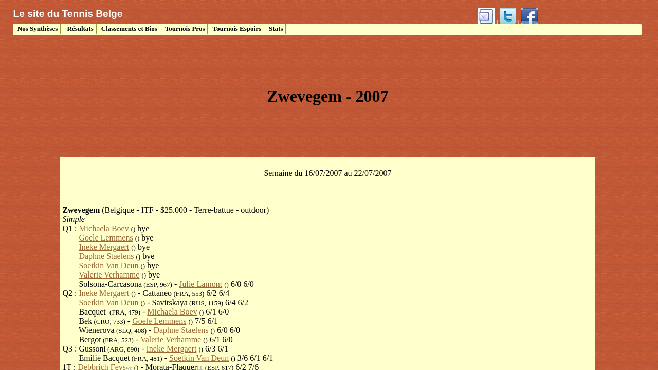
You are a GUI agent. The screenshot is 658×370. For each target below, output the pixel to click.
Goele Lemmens (106, 237)
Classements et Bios (129, 28)
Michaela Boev (104, 228)
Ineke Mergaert (104, 247)
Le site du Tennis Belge (68, 13)
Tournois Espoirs (236, 28)
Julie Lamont (200, 284)
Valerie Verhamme (109, 274)
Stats (276, 28)
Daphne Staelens (106, 256)
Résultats (79, 28)
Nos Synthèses (37, 28)
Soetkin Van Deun (108, 265)
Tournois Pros (185, 28)
